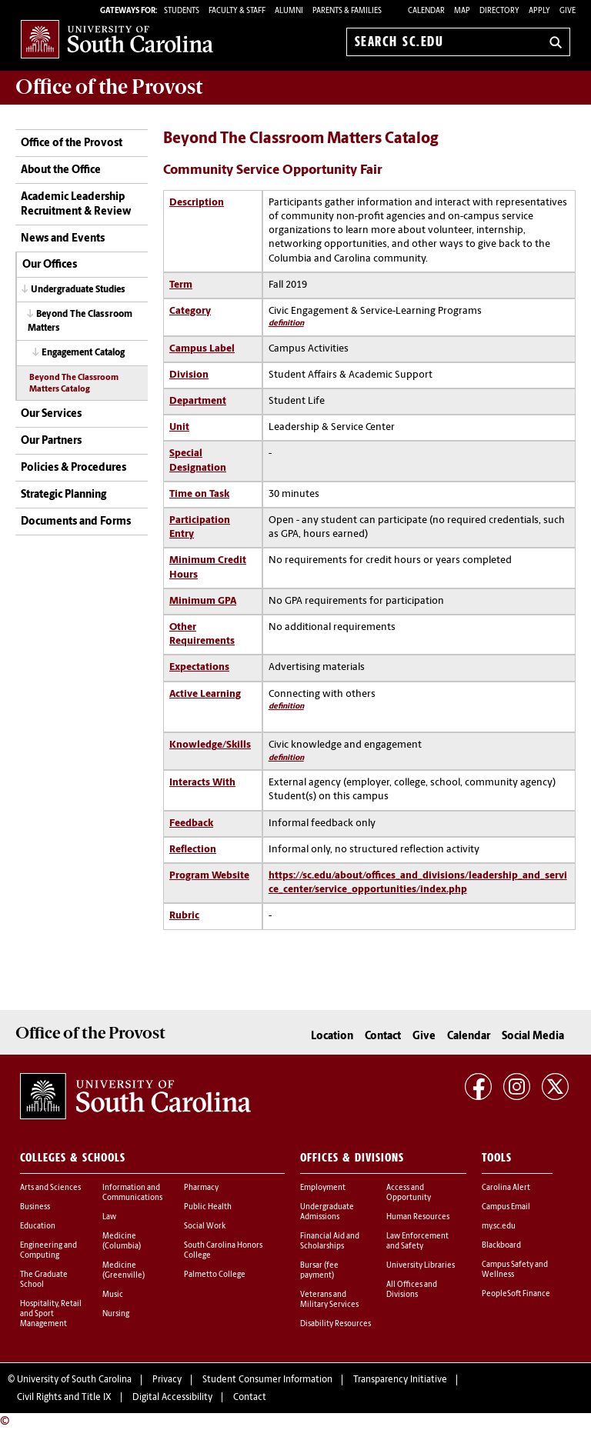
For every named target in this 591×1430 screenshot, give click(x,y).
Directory (499, 11)
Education (37, 1226)
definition (286, 323)
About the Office (61, 170)
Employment (323, 1188)
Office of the (108, 86)
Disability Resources (335, 1324)
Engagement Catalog (83, 353)
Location (332, 1036)
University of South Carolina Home (117, 38)
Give (567, 11)
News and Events (63, 239)
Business (35, 1207)
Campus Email (506, 1207)
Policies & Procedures (73, 468)
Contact (383, 1036)
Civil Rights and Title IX (64, 1397)
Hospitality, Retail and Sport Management (51, 1314)
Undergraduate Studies (78, 290)
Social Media (533, 1036)
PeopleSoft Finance (516, 1294)
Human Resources (417, 1217)
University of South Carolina (74, 1380)
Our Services (51, 414)
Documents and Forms (76, 522)
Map (462, 11)
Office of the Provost (71, 143)
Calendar (426, 11)
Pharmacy (201, 1188)
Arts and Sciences (50, 1188)
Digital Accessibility (172, 1397)
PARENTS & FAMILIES (347, 11)
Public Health (208, 1207)
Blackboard (501, 1246)
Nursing (115, 1314)
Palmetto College (214, 1275)
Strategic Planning (63, 495)
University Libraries (420, 1266)
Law (109, 1217)
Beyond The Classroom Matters (80, 321)
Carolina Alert (506, 1188)
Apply (539, 11)
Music (112, 1295)
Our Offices (49, 265)
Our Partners (51, 441)
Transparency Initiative (400, 1380)
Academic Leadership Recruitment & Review (76, 205)
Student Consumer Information (267, 1380)
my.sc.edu (499, 1226)
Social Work (204, 1226)
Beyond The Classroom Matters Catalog (74, 384)
